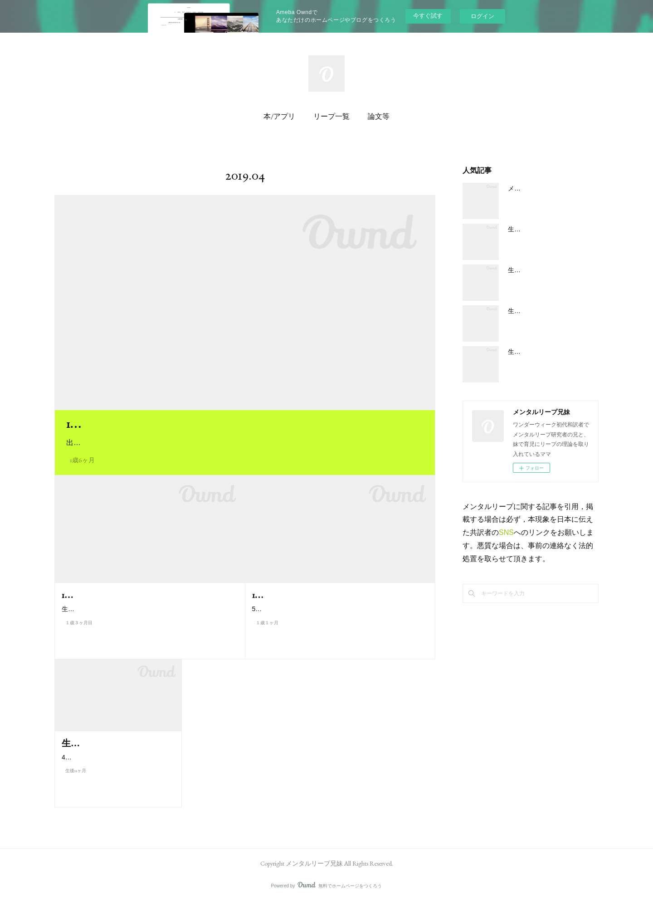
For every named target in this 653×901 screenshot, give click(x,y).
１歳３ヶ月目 (79, 634)
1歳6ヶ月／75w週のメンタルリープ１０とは (182, 423)
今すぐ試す (428, 15)
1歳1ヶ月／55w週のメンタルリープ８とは (334, 595)
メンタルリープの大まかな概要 (552, 188)
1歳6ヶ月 (82, 460)
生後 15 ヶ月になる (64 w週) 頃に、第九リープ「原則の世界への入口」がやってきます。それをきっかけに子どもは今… (147, 614)
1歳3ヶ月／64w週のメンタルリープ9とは (142, 595)
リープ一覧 (331, 116)
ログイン (482, 16)
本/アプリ (279, 116)
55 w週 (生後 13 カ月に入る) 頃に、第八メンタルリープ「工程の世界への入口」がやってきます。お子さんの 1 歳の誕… (338, 614)
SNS (506, 532)
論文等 (379, 116)
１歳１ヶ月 (267, 634)
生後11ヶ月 (75, 797)
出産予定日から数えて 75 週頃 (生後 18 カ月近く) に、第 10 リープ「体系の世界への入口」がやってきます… (245, 442)
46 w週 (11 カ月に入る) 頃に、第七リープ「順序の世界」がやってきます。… (118, 777)
